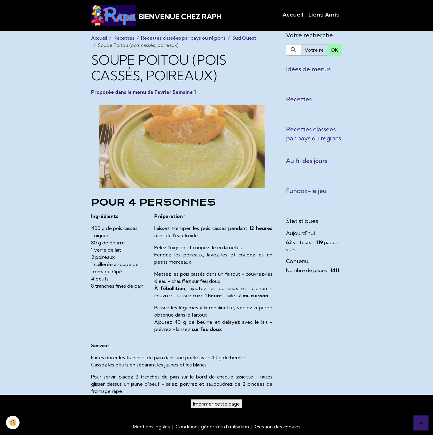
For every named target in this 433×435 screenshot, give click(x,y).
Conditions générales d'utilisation (212, 427)
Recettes (124, 38)
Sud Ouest (244, 38)
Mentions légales (151, 427)
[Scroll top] (420, 422)
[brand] (156, 15)
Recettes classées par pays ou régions (183, 38)
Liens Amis (323, 15)
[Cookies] (13, 422)
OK (334, 50)
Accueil (293, 15)
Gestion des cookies (277, 427)
